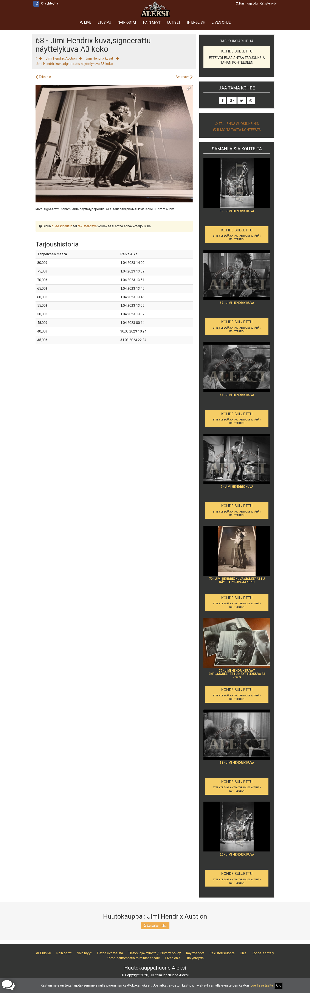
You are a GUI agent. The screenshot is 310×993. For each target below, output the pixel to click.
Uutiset (173, 22)
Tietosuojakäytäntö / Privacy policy (154, 953)
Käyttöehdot (195, 953)
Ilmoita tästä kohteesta (237, 130)
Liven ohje (221, 22)
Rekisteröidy (268, 3)
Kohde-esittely (263, 953)
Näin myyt (152, 22)
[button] (188, 88)
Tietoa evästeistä (110, 953)
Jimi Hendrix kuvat (99, 58)
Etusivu (104, 22)
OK (278, 985)
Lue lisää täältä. (262, 985)
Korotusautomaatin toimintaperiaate (133, 958)
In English (196, 22)
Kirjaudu (252, 3)
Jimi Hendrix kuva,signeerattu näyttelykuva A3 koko (74, 64)
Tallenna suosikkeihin (237, 124)
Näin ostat (127, 22)
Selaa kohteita (155, 925)
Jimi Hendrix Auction (61, 58)
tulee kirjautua (62, 226)
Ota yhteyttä (49, 3)
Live (85, 22)
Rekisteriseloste (222, 953)
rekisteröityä (87, 226)
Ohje (243, 953)
